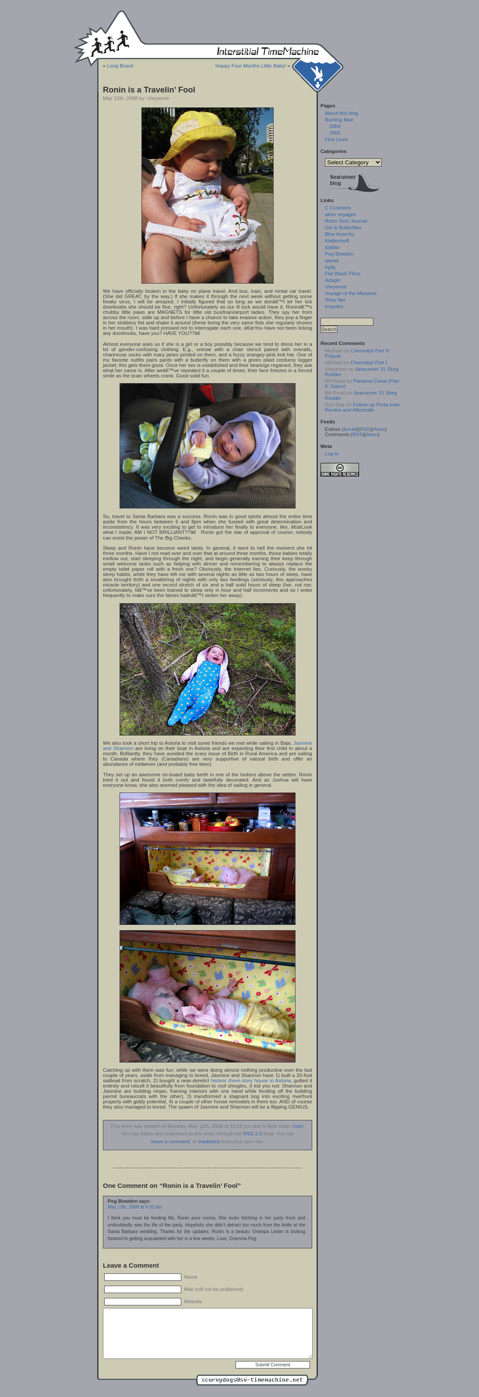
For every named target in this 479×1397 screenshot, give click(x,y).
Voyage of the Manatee (351, 293)
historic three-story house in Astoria (251, 1080)
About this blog (341, 113)
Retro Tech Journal (346, 221)
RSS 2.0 (252, 1133)
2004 (335, 126)
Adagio (333, 280)
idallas (332, 247)
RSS (364, 429)
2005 (335, 132)
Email (350, 429)
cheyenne (336, 286)
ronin (297, 1126)
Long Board (120, 65)
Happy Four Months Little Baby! (250, 65)
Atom (379, 429)
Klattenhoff (337, 240)
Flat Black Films (342, 273)
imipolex (334, 306)
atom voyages (340, 214)
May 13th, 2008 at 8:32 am (135, 1207)
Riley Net (335, 299)
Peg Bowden (339, 253)
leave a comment (170, 1141)
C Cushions (338, 207)
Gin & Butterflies (343, 227)
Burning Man (339, 119)
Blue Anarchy (340, 234)
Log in (331, 453)
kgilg (330, 267)
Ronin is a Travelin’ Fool (149, 89)
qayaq (331, 260)
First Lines (336, 139)
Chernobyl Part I (369, 362)
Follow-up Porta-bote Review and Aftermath (362, 407)
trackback (209, 1141)
